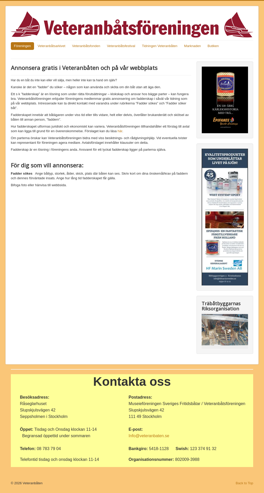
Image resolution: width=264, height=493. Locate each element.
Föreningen (22, 46)
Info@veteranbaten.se (149, 436)
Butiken (213, 46)
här (120, 131)
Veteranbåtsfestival (121, 46)
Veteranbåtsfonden (86, 46)
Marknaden (192, 46)
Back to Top (244, 483)
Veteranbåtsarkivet (51, 46)
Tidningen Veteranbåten (159, 46)
